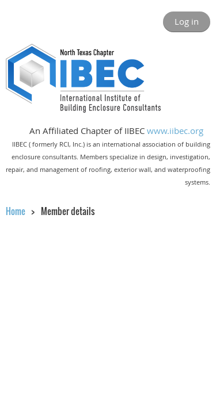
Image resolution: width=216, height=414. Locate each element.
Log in (187, 21)
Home (15, 211)
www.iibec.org (175, 130)
